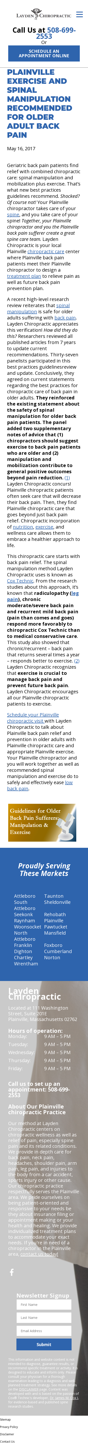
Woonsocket (27, 927)
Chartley (23, 957)
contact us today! (39, 1254)
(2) (77, 661)
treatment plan (24, 276)
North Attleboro (24, 936)
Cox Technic (20, 581)
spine (13, 214)
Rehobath (55, 914)
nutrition (23, 527)
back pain (65, 317)
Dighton (23, 951)
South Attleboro (24, 905)
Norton (52, 957)
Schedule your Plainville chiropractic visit (33, 717)
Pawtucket (55, 927)
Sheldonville (57, 902)
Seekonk (23, 914)
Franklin (23, 945)
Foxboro (53, 945)
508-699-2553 (56, 33)
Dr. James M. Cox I (64, 1398)
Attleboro (24, 896)
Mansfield (55, 933)
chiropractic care (45, 251)
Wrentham (26, 963)
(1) (67, 477)
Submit (44, 1344)
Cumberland (58, 951)
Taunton (54, 896)
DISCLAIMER (28, 1389)
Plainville (53, 920)
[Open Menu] (79, 14)
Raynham (24, 920)
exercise (44, 527)
